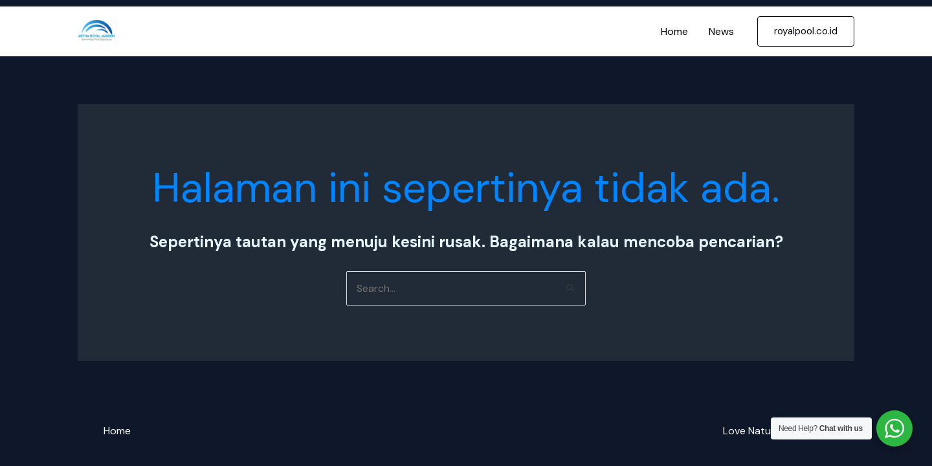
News (721, 31)
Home (674, 31)
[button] (805, 31)
